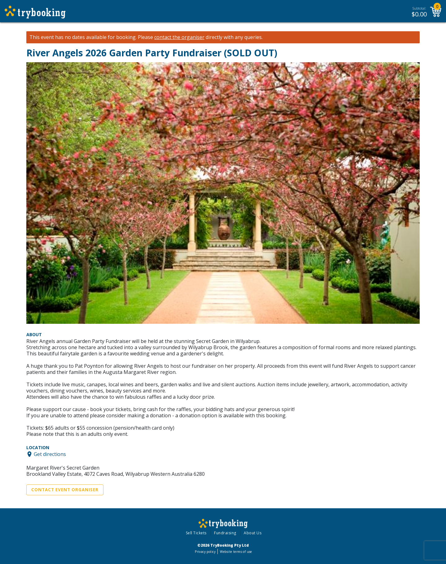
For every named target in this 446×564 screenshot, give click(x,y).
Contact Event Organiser (64, 489)
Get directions (50, 454)
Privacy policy (205, 551)
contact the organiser (179, 37)
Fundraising (225, 533)
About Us (252, 533)
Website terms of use (236, 551)
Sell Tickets (196, 533)
